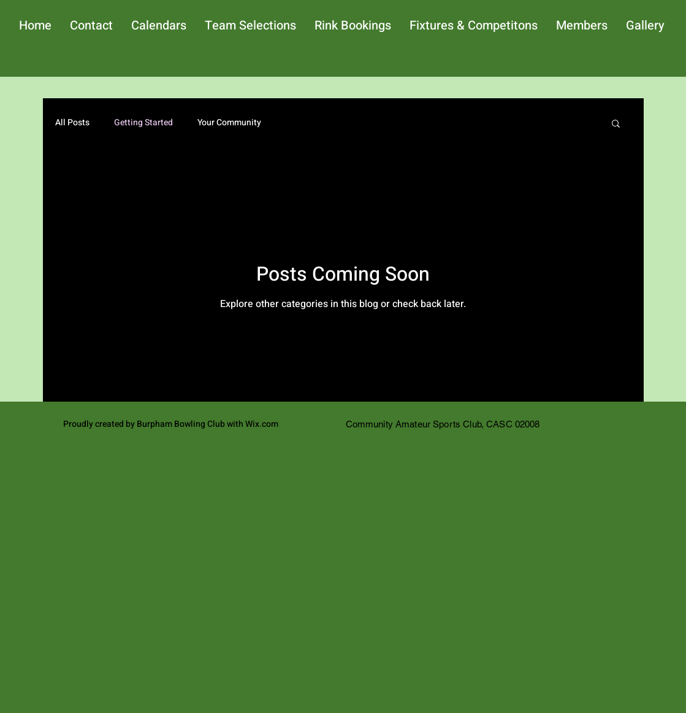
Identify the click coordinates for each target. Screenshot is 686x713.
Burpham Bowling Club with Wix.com (207, 424)
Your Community (229, 123)
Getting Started (143, 123)
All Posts (72, 123)
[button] (616, 124)
